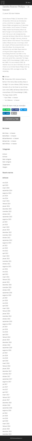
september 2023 (7, 217)
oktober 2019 (6, 319)
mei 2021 (5, 272)
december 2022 (7, 232)
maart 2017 (6, 395)
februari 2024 (6, 204)
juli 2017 (5, 384)
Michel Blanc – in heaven (9, 136)
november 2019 (7, 316)
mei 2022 (5, 251)
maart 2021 (6, 277)
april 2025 (5, 185)
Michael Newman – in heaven (11, 138)
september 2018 (7, 348)
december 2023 (7, 209)
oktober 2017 (6, 376)
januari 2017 (6, 400)
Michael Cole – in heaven (9, 141)
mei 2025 (5, 183)
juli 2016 (5, 413)
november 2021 (7, 261)
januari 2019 (6, 340)
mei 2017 (5, 389)
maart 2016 (6, 424)
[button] (6, 109)
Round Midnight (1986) (20, 92)
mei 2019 (5, 332)
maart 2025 (6, 188)
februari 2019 (6, 337)
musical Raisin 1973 (8, 92)
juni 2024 (5, 196)
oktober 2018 (6, 345)
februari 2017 (6, 397)
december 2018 (7, 342)
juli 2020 (5, 298)
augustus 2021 (7, 266)
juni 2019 (5, 329)
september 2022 (7, 240)
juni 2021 (5, 269)
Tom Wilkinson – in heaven (12, 100)
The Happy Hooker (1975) (10, 95)
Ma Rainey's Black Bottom (21, 90)
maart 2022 (6, 256)
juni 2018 (5, 355)
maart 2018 (6, 363)
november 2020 (7, 287)
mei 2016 (5, 418)
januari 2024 (6, 206)
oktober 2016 (6, 405)
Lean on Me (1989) (8, 90)
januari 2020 (6, 314)
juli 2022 (5, 245)
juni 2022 (5, 248)
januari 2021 (6, 282)
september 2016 (7, 408)
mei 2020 (5, 303)
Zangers (5, 167)
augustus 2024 (7, 193)
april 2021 (5, 274)
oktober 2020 (6, 290)
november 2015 (7, 434)
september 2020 (7, 293)
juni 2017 (5, 387)
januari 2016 (6, 429)
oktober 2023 (6, 214)
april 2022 (5, 253)
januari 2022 (6, 258)
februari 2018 (6, 366)
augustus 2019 (7, 324)
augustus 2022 (7, 243)
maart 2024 (6, 201)
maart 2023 (6, 227)
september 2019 (7, 321)
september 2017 (7, 379)
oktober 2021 (6, 264)
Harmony (25, 84)
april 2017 (5, 392)
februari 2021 (6, 279)
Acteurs (5, 154)
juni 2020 (5, 300)
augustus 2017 (7, 382)
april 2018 (5, 361)
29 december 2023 (10, 79)
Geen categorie (7, 159)
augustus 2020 (7, 295)
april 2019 (5, 334)
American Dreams (21, 79)
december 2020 (7, 285)
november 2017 (7, 374)
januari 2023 (6, 230)
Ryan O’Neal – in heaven (11, 97)
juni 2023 (5, 224)
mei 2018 (5, 358)
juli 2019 (5, 327)
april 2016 (5, 421)
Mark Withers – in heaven (10, 144)
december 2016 (7, 403)
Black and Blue (19, 82)
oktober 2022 (6, 238)
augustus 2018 (7, 350)
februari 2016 (6, 426)
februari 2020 (6, 311)
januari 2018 (6, 368)
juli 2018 (5, 353)
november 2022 (7, 235)
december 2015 (7, 431)
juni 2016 (5, 416)
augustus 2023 (7, 219)
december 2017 (7, 371)
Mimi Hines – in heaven (9, 133)
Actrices (7, 77)
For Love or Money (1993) (16, 84)
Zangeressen (6, 164)
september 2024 (7, 190)
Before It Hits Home (8, 82)
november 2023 (7, 211)
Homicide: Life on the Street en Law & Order (15, 87)
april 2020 (5, 306)
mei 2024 (5, 198)
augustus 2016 (7, 410)
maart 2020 (6, 308)
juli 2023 (5, 222)
